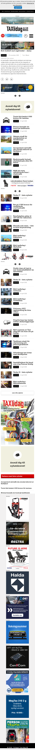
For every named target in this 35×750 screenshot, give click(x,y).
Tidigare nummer (14, 11)
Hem (3, 11)
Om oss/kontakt (22, 11)
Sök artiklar (7, 11)
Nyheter (4, 55)
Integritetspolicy (30, 11)
